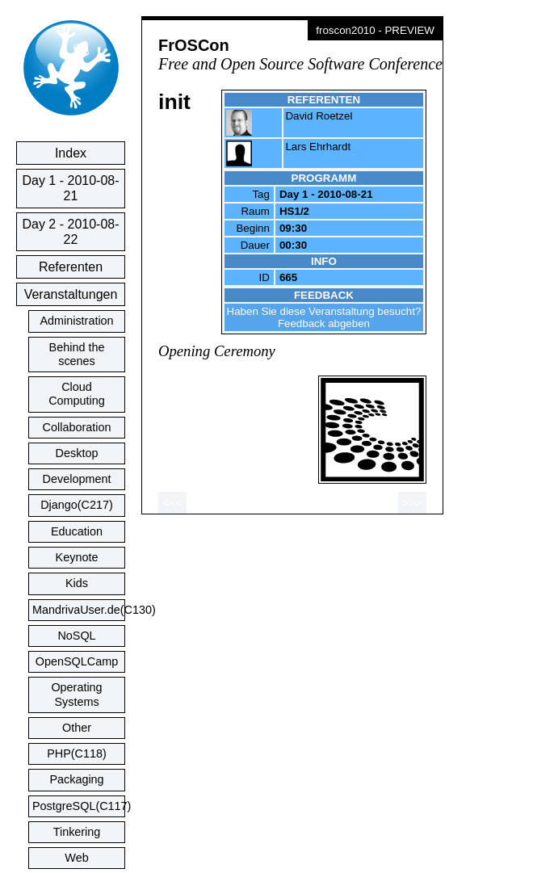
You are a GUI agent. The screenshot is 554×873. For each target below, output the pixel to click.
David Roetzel (318, 116)
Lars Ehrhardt (317, 147)
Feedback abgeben (324, 323)
